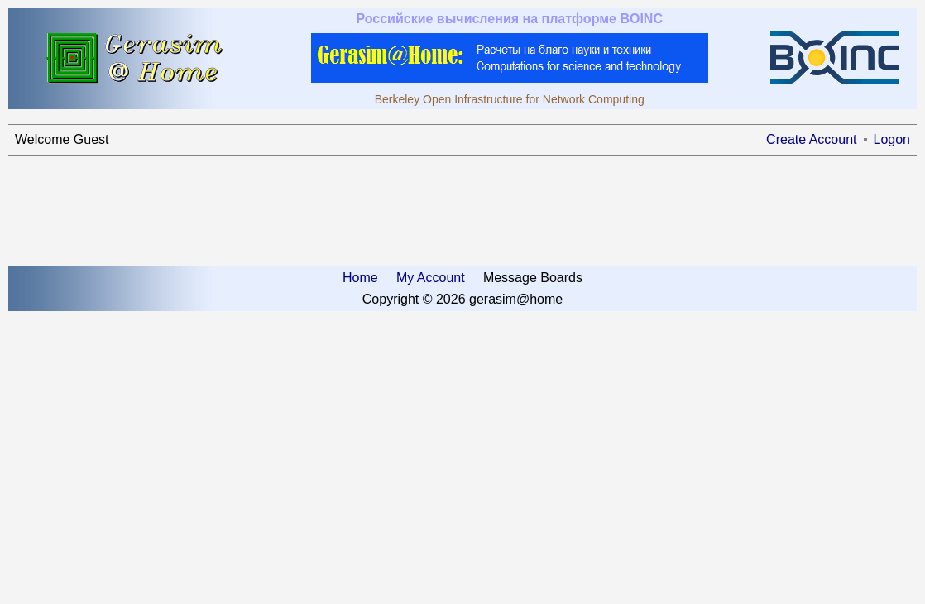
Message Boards (532, 278)
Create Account (811, 139)
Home (360, 278)
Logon (892, 139)
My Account (430, 278)
